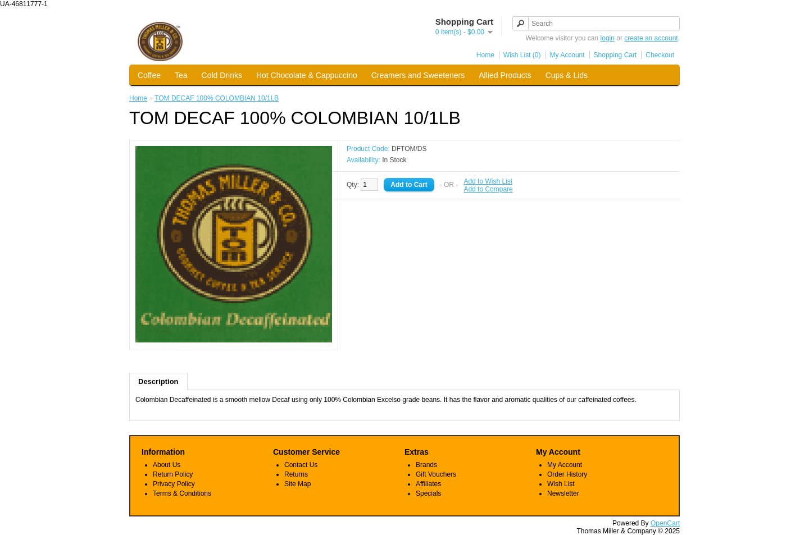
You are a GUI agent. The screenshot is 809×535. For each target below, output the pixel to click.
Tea (181, 75)
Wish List (561, 484)
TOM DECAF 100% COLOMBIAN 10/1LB (216, 98)
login (608, 38)
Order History (567, 474)
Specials (428, 493)
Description (158, 381)
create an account (651, 38)
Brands (426, 465)
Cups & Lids (567, 75)
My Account (567, 55)
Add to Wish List (487, 181)
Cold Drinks (222, 75)
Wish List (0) (522, 55)
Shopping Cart (615, 55)
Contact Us (300, 465)
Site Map (297, 484)
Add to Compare (487, 189)
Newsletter (563, 493)
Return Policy (173, 474)
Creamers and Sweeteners (418, 75)
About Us (166, 465)
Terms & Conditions (182, 493)
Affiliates (428, 484)
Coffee (149, 75)
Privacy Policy (174, 484)
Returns (296, 474)
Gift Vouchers (436, 474)
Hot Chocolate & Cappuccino (306, 75)
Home (485, 55)
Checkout (660, 55)
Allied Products (505, 75)
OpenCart (665, 523)
